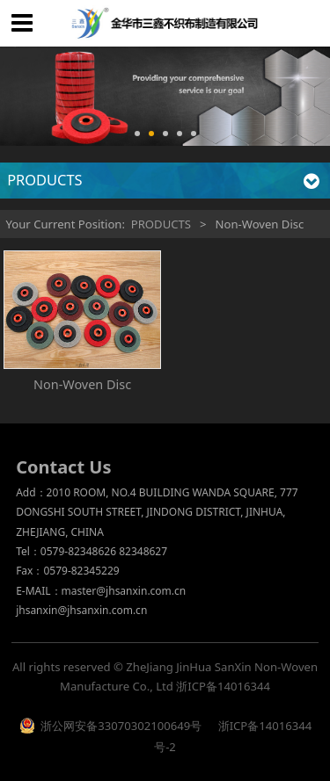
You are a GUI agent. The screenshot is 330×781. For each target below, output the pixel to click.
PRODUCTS (161, 224)
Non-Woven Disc (82, 384)
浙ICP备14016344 (223, 686)
